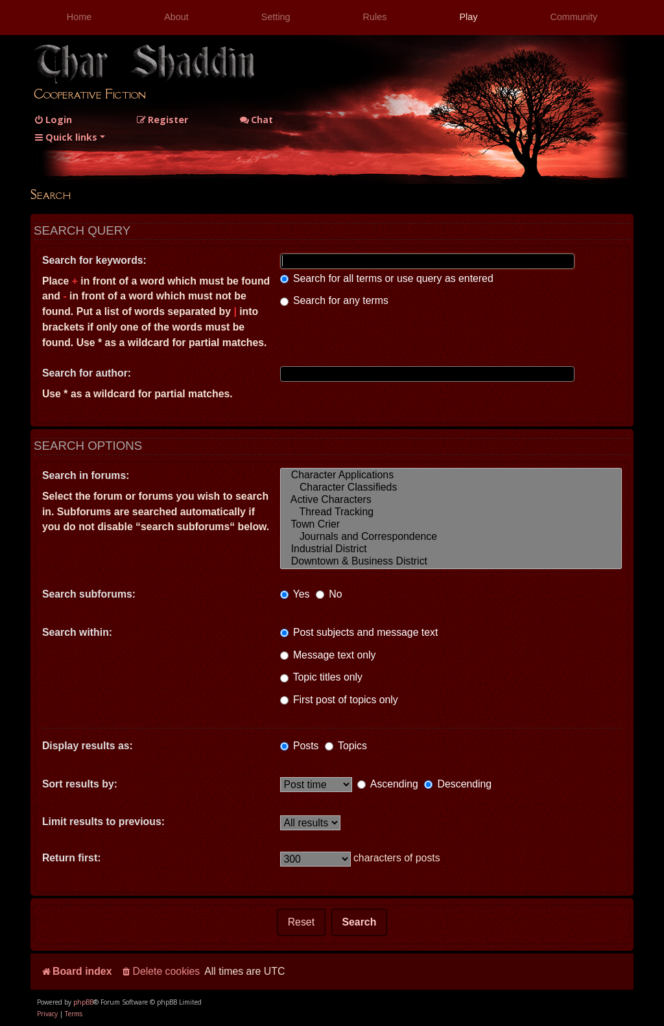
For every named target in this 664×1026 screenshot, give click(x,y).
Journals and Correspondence (451, 537)
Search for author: (86, 373)
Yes (295, 594)
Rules (375, 17)
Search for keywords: (94, 260)
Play (468, 17)
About (176, 17)
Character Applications (451, 475)
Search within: (77, 632)
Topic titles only (321, 676)
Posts (299, 745)
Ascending (387, 783)
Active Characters (451, 500)
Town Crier (451, 525)
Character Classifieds (451, 488)
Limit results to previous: (103, 821)
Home (79, 17)
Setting (275, 17)
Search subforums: (89, 594)
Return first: (71, 857)
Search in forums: (86, 475)
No (329, 594)
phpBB (83, 1002)
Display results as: (87, 745)
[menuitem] (53, 119)
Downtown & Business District (451, 561)
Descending (458, 783)
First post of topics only (339, 699)
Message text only (328, 654)
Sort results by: (79, 783)
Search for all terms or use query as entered (386, 278)
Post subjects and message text (359, 632)
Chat (256, 119)
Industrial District (451, 549)
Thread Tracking (451, 512)
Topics (346, 745)
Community (573, 17)
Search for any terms (334, 300)
